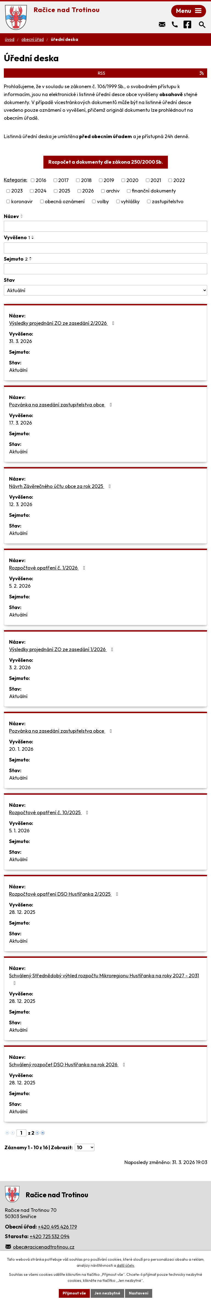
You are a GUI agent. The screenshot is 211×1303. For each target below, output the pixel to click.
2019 (109, 180)
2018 (86, 180)
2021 (156, 180)
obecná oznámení (65, 201)
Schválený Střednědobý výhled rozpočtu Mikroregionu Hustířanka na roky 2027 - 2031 (104, 979)
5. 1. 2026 (19, 830)
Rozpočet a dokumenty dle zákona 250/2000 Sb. (105, 162)
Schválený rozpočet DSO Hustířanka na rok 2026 (68, 1064)
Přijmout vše (74, 1293)
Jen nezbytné (107, 1293)
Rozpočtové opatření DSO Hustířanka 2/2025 (64, 894)
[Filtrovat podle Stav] (105, 290)
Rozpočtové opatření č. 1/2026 (48, 568)
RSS (151, 73)
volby (103, 201)
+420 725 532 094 (50, 1236)
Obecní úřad (32, 39)
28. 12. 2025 (22, 912)
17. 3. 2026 (20, 423)
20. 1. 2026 (21, 749)
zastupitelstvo (168, 201)
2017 (63, 180)
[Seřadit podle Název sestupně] (22, 217)
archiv (113, 191)
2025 (64, 191)
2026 (88, 191)
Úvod (9, 39)
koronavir (22, 201)
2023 (17, 191)
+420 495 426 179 (57, 1227)
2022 (179, 180)
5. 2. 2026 (19, 586)
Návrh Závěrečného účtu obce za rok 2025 (61, 486)
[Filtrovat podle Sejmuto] (105, 268)
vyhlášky (130, 201)
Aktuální (18, 370)
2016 (41, 180)
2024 (40, 191)
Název (11, 216)
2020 (132, 180)
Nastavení (138, 1293)
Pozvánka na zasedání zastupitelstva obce (61, 404)
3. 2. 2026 (19, 667)
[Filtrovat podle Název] (105, 226)
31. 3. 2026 (20, 341)
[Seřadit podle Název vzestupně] (22, 215)
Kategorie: (15, 180)
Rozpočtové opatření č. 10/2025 (49, 812)
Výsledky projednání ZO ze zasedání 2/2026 (62, 323)
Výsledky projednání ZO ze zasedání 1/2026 (62, 649)
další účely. (126, 1265)
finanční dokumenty (154, 191)
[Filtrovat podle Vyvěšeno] (105, 247)
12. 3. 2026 (20, 504)
